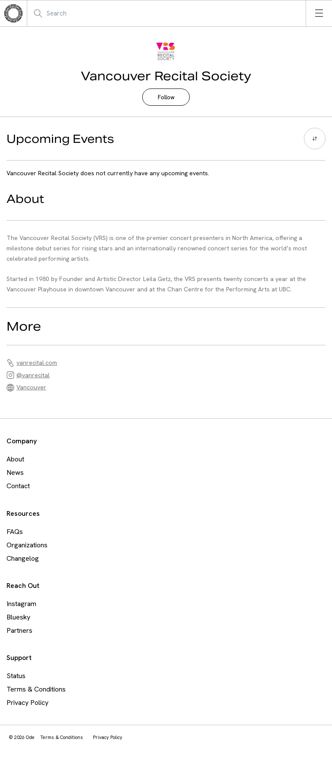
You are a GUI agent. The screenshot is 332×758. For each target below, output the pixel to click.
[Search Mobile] (75, 13)
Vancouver (31, 387)
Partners (19, 630)
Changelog (22, 558)
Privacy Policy (27, 702)
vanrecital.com (36, 362)
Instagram (21, 603)
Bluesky (18, 617)
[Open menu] (319, 13)
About (15, 459)
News (15, 472)
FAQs (14, 531)
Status (16, 675)
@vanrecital (33, 375)
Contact (18, 485)
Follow (166, 97)
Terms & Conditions (36, 689)
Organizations (27, 545)
